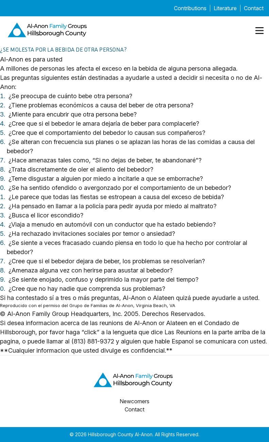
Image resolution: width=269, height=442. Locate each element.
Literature (225, 8)
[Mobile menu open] (259, 30)
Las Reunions (183, 332)
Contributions (190, 8)
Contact (254, 8)
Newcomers (134, 401)
